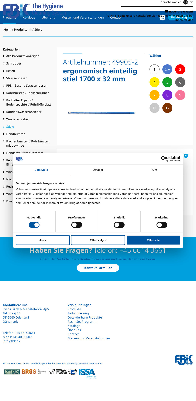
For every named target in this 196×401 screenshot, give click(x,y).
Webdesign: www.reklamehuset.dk (85, 363)
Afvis (42, 240)
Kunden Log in (180, 29)
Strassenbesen (16, 90)
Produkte (9, 30)
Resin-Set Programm (82, 321)
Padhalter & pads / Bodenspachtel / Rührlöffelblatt (28, 114)
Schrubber (13, 76)
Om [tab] (154, 169)
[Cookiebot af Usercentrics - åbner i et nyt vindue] (163, 159)
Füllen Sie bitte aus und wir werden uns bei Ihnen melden (150, 17)
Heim (7, 42)
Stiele (10, 139)
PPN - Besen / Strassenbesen (26, 98)
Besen (10, 83)
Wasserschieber (17, 131)
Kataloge (29, 30)
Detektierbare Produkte (85, 317)
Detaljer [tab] (98, 169)
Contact (115, 30)
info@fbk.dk (11, 341)
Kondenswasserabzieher (24, 124)
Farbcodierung (78, 313)
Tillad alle (153, 240)
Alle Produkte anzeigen (22, 68)
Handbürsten (15, 146)
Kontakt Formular (98, 268)
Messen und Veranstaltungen (82, 30)
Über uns (48, 30)
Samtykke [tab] (41, 169)
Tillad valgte (98, 240)
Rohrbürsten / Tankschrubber (27, 105)
